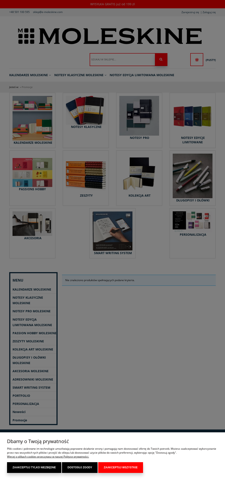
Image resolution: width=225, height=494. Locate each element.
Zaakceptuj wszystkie (121, 467)
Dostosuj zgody (79, 467)
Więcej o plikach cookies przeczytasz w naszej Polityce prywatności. (48, 456)
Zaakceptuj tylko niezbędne (34, 467)
